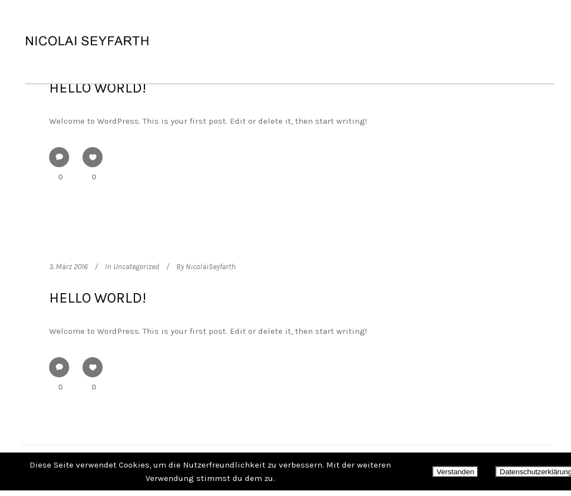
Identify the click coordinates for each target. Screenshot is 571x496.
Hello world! (97, 87)
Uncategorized (136, 266)
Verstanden (455, 472)
